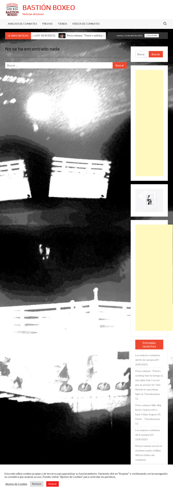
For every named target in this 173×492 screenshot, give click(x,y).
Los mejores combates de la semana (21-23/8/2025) (147, 435)
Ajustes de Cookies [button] (16, 483)
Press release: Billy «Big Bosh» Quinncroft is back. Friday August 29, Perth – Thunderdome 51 (148, 414)
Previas (47, 23)
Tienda (62, 23)
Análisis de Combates (22, 23)
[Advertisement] (149, 123)
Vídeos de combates (86, 23)
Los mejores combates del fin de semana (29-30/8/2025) (147, 360)
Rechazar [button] (36, 483)
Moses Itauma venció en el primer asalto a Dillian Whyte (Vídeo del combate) (148, 452)
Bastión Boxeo (48, 7)
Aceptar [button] (52, 483)
